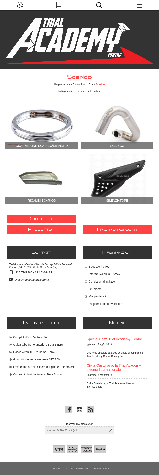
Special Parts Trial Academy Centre (114, 339)
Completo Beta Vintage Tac (30, 337)
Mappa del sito (98, 296)
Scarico (117, 145)
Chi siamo (95, 289)
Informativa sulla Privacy (104, 274)
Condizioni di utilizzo (102, 281)
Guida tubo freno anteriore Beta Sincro (38, 344)
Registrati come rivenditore (106, 304)
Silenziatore (117, 200)
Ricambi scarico (42, 200)
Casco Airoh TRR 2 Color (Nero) (34, 352)
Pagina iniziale (62, 84)
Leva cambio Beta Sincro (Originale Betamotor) (43, 367)
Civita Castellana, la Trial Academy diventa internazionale (114, 368)
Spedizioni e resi (99, 266)
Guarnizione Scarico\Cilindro (42, 145)
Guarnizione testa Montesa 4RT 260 (36, 359)
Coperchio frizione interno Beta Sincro (37, 374)
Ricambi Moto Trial (83, 84)
